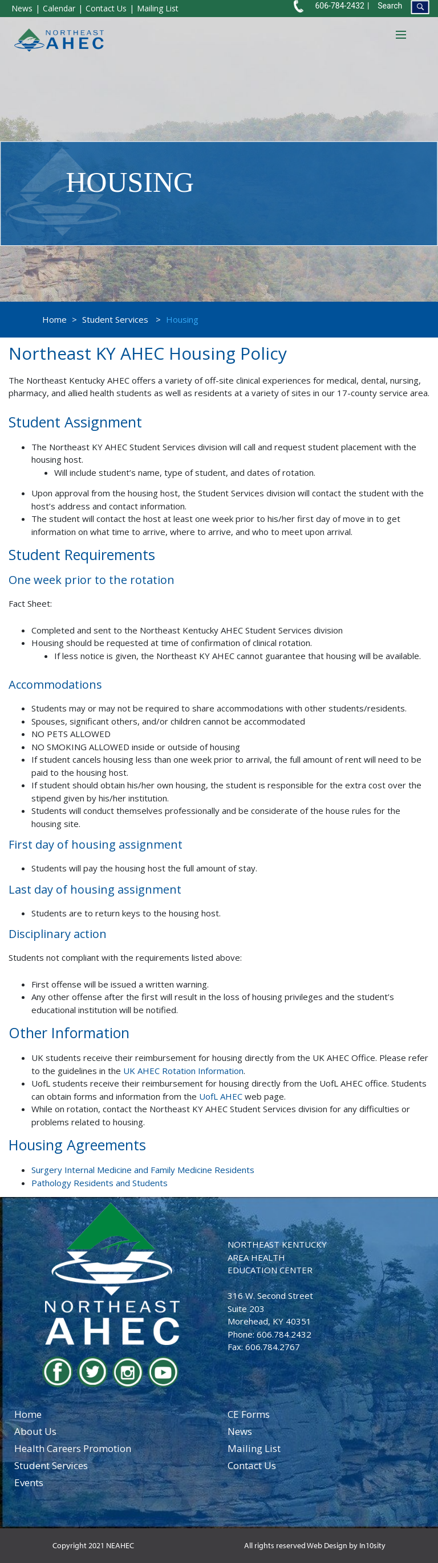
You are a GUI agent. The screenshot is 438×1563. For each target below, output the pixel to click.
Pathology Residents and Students (99, 1182)
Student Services (115, 319)
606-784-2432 (339, 5)
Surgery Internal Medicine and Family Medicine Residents (142, 1169)
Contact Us (106, 8)
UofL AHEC (220, 1096)
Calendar (59, 8)
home (28, 1414)
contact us (252, 1465)
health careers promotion (72, 1448)
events (28, 1482)
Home (54, 319)
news (240, 1431)
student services (51, 1465)
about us (35, 1431)
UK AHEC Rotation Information (183, 1070)
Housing (182, 319)
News (22, 8)
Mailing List (158, 8)
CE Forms (249, 1414)
